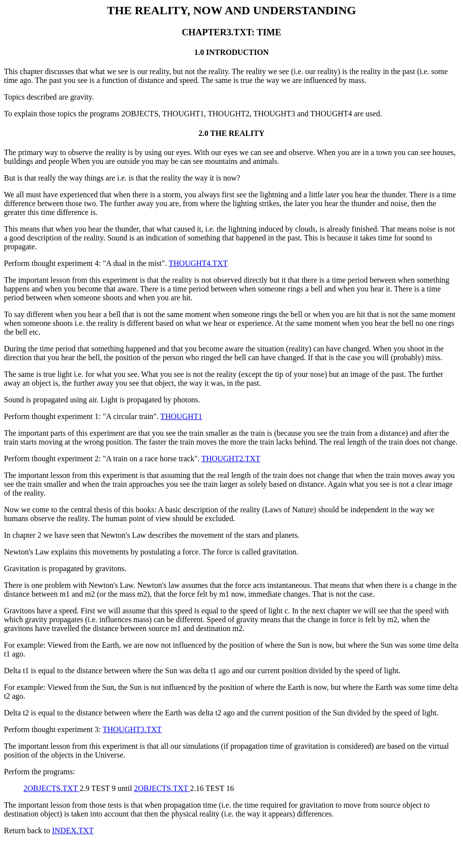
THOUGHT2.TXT (230, 458)
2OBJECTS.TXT (51, 788)
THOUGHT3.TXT (131, 729)
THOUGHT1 (181, 416)
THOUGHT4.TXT (198, 263)
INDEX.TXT (73, 830)
